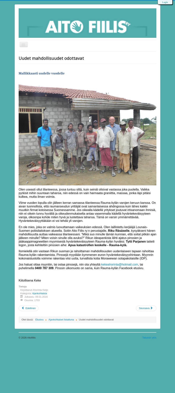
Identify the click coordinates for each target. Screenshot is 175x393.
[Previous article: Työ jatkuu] (28, 308)
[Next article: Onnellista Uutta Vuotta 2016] (146, 308)
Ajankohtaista (39, 293)
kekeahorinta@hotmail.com (119, 264)
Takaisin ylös (149, 337)
